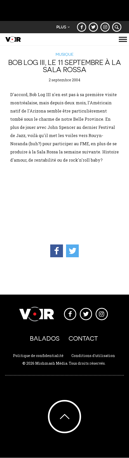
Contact (83, 338)
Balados (44, 338)
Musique (65, 54)
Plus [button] (63, 27)
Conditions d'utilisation (93, 355)
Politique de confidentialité (38, 355)
